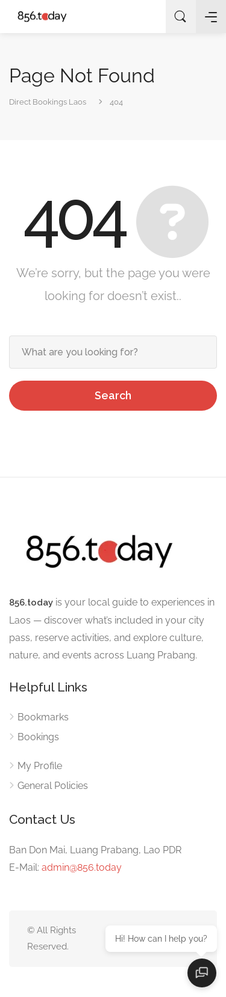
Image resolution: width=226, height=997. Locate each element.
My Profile (39, 766)
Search (113, 395)
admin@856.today (82, 867)
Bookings (38, 737)
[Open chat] (201, 973)
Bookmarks (43, 717)
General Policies (52, 785)
